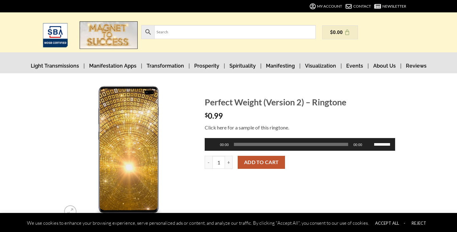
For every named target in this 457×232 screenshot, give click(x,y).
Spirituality (242, 66)
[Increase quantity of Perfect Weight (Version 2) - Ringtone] (229, 162)
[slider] (291, 144)
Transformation (165, 66)
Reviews (416, 66)
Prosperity (206, 66)
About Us (384, 66)
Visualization (320, 66)
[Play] (213, 144)
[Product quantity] (218, 162)
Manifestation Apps (112, 66)
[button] (70, 211)
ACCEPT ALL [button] (387, 223)
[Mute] (370, 144)
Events (354, 66)
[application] (300, 144)
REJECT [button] (419, 223)
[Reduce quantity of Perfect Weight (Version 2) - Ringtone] (208, 162)
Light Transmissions (55, 66)
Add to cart (261, 162)
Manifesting (280, 66)
